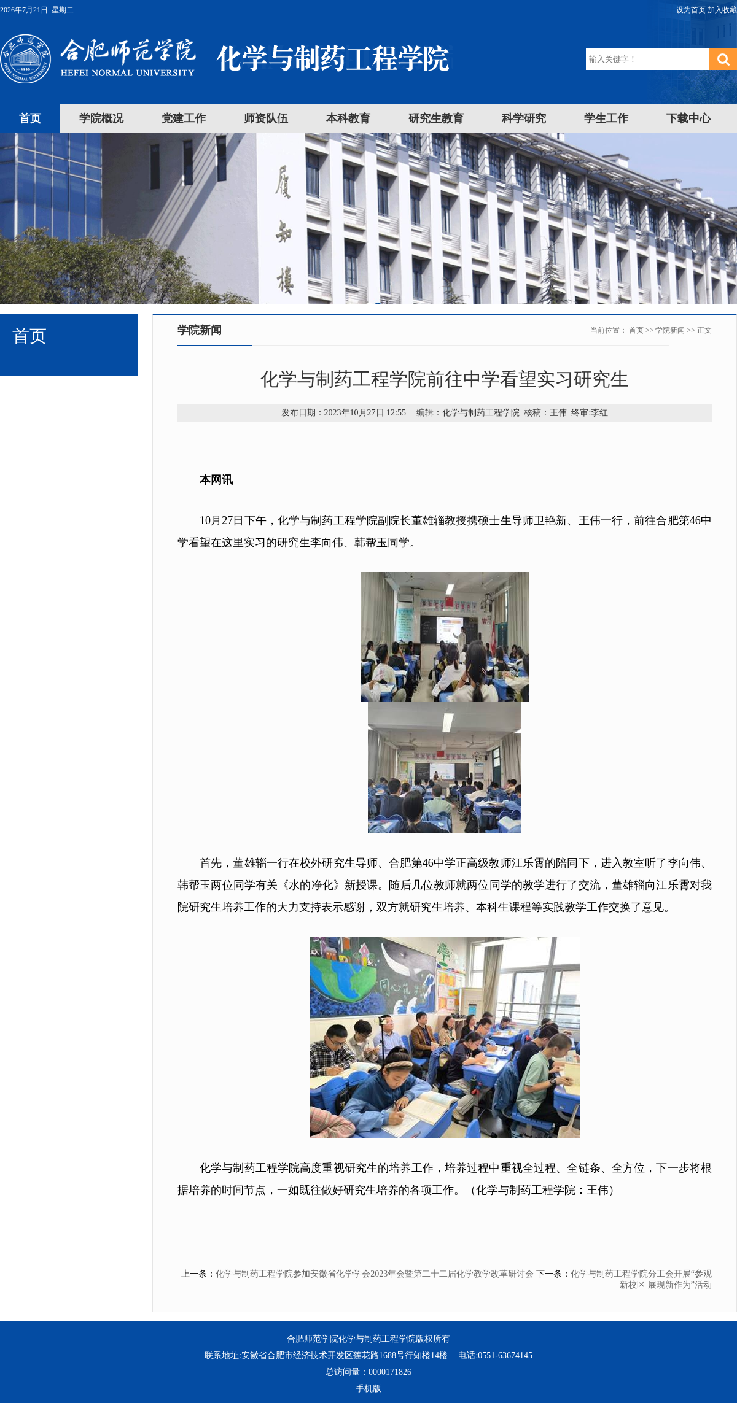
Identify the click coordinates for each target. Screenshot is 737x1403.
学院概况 (101, 118)
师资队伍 (266, 118)
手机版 (368, 1388)
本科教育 (348, 118)
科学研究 (524, 118)
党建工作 (184, 118)
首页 (30, 118)
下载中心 (688, 118)
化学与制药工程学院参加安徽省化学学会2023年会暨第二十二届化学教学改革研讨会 (375, 1273)
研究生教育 (436, 118)
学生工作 (606, 118)
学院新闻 (670, 330)
